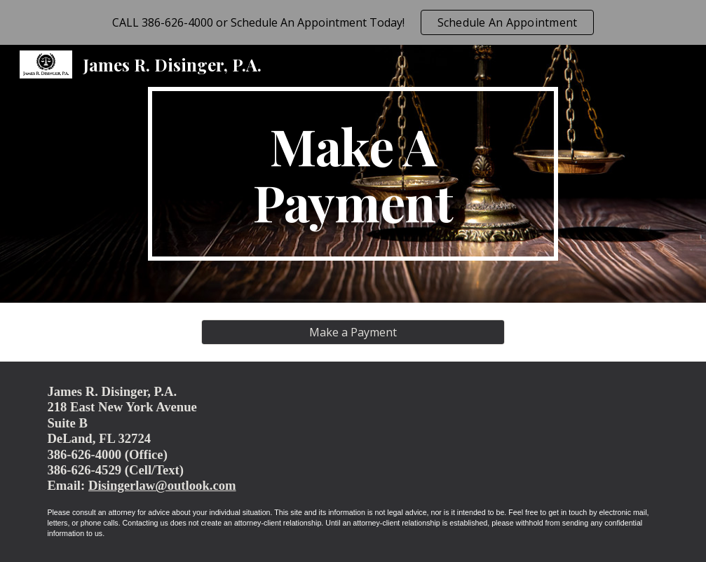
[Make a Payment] (353, 332)
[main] (353, 174)
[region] (353, 22)
